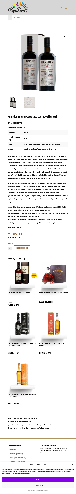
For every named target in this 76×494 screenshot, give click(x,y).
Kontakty (12, 450)
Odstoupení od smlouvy (17, 458)
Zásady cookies (31, 491)
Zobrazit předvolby (38, 485)
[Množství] (10, 248)
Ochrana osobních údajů (42, 491)
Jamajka (26, 132)
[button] (73, 465)
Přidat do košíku (22, 248)
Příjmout (38, 479)
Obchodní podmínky (16, 454)
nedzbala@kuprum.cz (46, 451)
